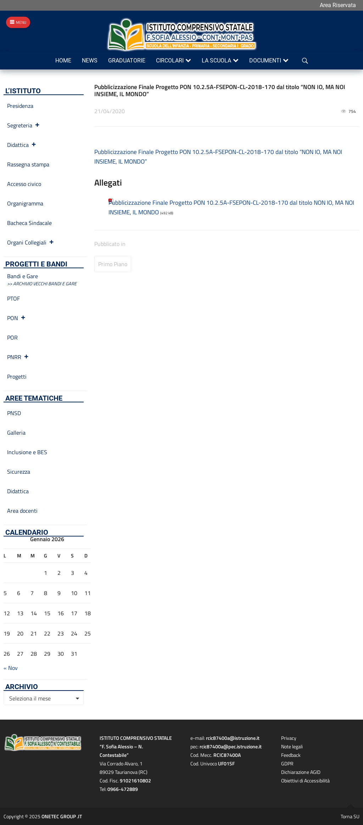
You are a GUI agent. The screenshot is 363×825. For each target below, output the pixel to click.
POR (12, 337)
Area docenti (22, 510)
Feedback (291, 755)
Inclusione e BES (27, 452)
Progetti (17, 376)
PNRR (18, 357)
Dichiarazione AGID (300, 772)
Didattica (22, 145)
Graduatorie (126, 60)
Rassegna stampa (28, 164)
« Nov (11, 668)
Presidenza (20, 105)
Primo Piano (112, 264)
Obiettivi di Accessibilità (305, 780)
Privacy (288, 738)
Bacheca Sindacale (29, 223)
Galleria (16, 432)
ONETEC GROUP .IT (61, 816)
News (89, 60)
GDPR (287, 763)
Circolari (170, 60)
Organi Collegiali (30, 242)
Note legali (292, 746)
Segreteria (23, 125)
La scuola (216, 60)
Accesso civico (24, 184)
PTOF (13, 298)
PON (16, 318)
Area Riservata (338, 5)
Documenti (265, 60)
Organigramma (25, 203)
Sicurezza (18, 471)
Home (63, 60)
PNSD (14, 413)
